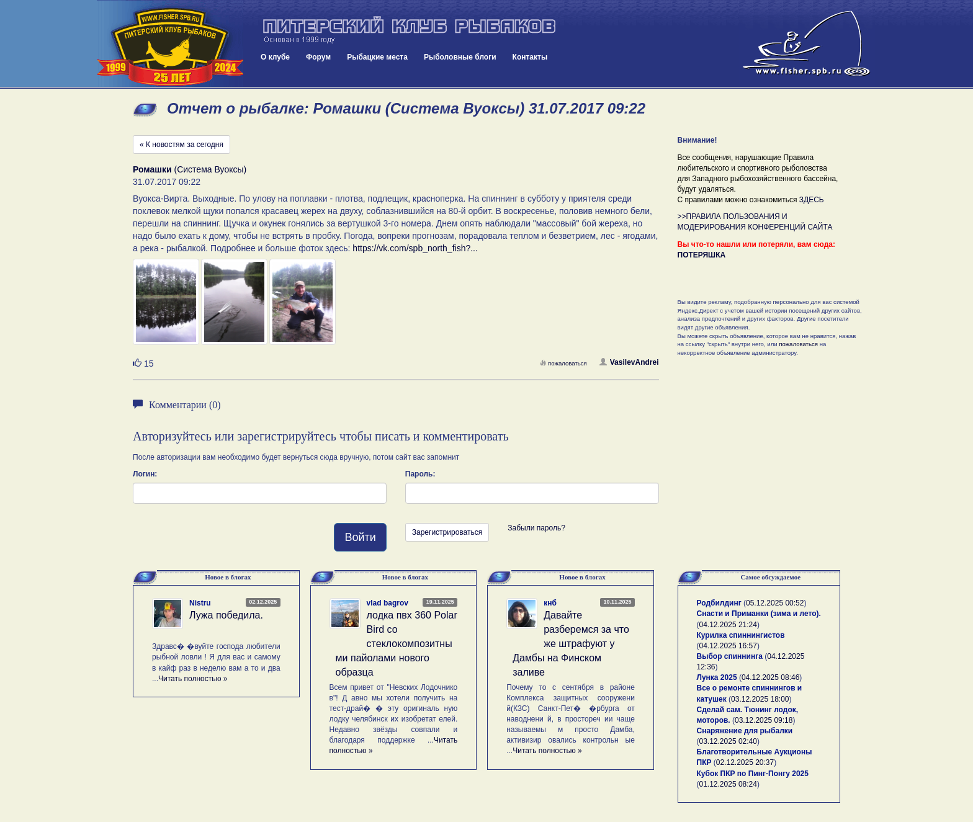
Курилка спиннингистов (741, 635)
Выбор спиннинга (730, 656)
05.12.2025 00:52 (775, 603)
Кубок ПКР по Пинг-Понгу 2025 (753, 773)
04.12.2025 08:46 (770, 677)
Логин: (145, 474)
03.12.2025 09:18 (763, 720)
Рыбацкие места (377, 57)
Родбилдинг (719, 603)
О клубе (275, 57)
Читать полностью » (193, 678)
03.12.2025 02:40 (728, 741)
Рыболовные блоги (460, 57)
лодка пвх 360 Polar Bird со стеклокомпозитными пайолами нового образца (396, 643)
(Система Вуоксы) (189, 169)
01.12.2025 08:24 (728, 784)
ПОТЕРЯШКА (702, 255)
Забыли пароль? (536, 528)
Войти (359, 537)
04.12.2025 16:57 (728, 645)
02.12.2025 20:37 (745, 762)
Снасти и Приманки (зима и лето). (759, 613)
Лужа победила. (226, 615)
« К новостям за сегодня (181, 144)
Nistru (200, 603)
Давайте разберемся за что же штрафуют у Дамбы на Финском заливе (571, 643)
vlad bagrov (387, 603)
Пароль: (420, 474)
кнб (550, 603)
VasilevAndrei (629, 362)
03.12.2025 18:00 (760, 699)
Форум (318, 57)
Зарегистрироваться (447, 532)
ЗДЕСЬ (811, 199)
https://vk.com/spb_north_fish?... (415, 248)
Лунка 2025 (717, 677)
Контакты (530, 57)
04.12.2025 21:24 (728, 624)
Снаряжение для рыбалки (745, 730)
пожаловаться (563, 363)
